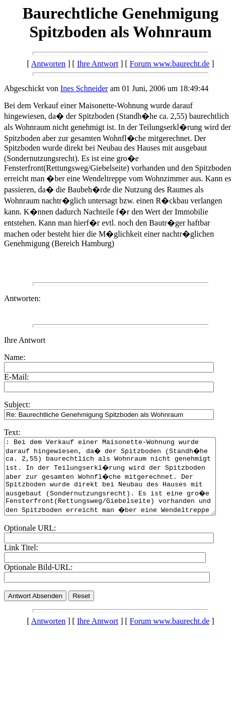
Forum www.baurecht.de (169, 63)
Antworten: (22, 298)
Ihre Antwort (97, 63)
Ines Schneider (84, 88)
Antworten (48, 63)
